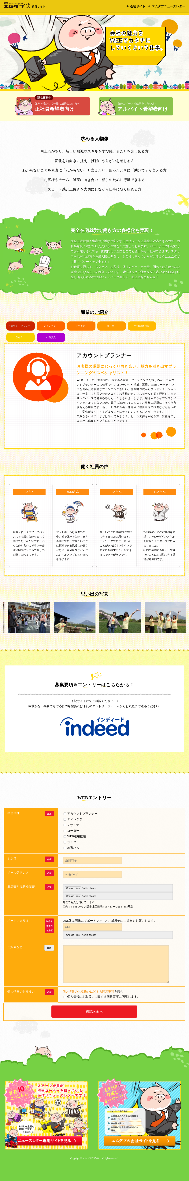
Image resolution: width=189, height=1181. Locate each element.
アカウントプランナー (81, 813)
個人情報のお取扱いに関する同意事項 (88, 991)
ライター (20, 337)
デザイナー (81, 325)
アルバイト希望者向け (142, 106)
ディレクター (50, 325)
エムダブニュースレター (168, 6)
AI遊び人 (51, 337)
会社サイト (137, 6)
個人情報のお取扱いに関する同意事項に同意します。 (86, 996)
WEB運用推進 (142, 325)
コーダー (112, 325)
